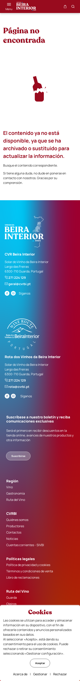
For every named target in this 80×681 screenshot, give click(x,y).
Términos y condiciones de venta (29, 571)
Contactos (13, 532)
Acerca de (20, 674)
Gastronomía (15, 493)
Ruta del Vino (15, 500)
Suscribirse (18, 456)
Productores (15, 526)
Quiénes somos (17, 520)
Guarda (11, 597)
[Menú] (9, 6)
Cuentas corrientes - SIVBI (25, 545)
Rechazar (60, 674)
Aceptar (40, 663)
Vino (9, 487)
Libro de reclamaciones (22, 577)
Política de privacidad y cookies (28, 565)
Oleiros (11, 604)
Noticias (12, 538)
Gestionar (40, 674)
